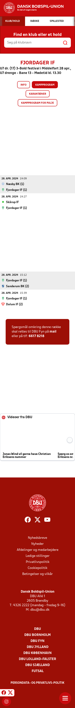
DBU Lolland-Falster (37, 659)
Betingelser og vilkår (37, 574)
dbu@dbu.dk (39, 609)
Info (24, 85)
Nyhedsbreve (37, 538)
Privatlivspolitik (37, 562)
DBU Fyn (37, 641)
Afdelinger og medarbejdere (37, 550)
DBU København (37, 653)
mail (53, 331)
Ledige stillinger (38, 556)
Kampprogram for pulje (37, 103)
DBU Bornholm (37, 635)
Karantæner (37, 94)
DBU (37, 629)
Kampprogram (44, 85)
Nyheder (37, 544)
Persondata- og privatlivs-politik (37, 683)
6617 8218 (36, 336)
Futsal (38, 671)
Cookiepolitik (37, 568)
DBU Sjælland (37, 665)
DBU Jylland (37, 647)
